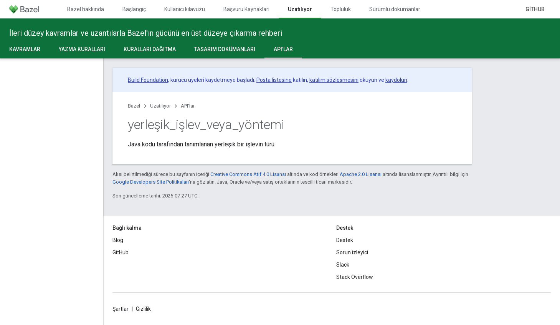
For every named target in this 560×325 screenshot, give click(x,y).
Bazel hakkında (85, 9)
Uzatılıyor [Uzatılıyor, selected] (300, 9)
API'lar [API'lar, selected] (283, 49)
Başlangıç (134, 9)
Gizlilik (143, 309)
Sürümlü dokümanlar (394, 9)
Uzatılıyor (160, 106)
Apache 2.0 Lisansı (361, 174)
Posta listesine (274, 80)
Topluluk (340, 9)
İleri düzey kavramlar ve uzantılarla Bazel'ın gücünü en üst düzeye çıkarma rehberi (145, 33)
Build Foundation (148, 80)
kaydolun (396, 80)
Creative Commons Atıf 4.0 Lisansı (248, 174)
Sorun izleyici (352, 252)
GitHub (535, 9)
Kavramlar (24, 49)
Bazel (134, 106)
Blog (117, 240)
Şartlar (120, 309)
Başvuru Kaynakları (246, 9)
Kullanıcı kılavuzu (184, 9)
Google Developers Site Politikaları (150, 182)
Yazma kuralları (82, 49)
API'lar (188, 106)
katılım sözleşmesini (333, 80)
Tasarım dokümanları (224, 49)
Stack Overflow (354, 277)
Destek (344, 240)
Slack (342, 265)
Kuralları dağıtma (150, 49)
